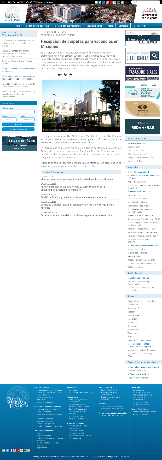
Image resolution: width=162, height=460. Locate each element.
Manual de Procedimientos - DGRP (142, 228)
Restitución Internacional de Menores (49, 438)
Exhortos (39, 433)
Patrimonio (72, 414)
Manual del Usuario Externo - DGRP (142, 236)
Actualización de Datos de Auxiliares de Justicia (143, 186)
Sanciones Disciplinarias (44, 397)
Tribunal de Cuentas (136, 150)
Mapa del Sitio (140, 25)
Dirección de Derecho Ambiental (141, 260)
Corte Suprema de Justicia (37, 25)
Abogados (131, 311)
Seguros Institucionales (137, 377)
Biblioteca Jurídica (135, 267)
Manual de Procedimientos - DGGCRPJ (139, 240)
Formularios (40, 440)
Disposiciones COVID (136, 181)
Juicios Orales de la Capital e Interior (81, 392)
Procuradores (133, 315)
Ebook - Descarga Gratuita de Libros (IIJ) (49, 415)
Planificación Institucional (141, 215)
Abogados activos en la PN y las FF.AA (141, 354)
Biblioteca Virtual (139, 400)
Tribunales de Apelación (137, 154)
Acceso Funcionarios (136, 370)
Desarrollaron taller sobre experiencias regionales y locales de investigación (18, 77)
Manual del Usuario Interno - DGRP (142, 232)
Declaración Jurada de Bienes (79, 407)
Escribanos (132, 322)
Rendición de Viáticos (139, 374)
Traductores (132, 333)
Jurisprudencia (133, 195)
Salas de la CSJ (134, 147)
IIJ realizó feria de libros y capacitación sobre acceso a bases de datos (18, 85)
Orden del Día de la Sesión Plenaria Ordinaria (17, 62)
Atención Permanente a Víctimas (47, 409)
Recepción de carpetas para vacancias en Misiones (18, 69)
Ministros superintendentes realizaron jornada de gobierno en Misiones (77, 179)
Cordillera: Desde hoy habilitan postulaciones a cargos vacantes (73, 197)
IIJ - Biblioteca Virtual (139, 172)
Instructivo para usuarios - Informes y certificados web (143, 223)
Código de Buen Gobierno (78, 404)
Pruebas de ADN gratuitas (45, 424)
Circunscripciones (94, 25)
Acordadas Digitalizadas (137, 202)
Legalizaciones (41, 448)
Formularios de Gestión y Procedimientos (138, 282)
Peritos (130, 336)
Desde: (4, 116)
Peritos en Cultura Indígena (139, 340)
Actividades (73, 390)
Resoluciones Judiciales (140, 191)
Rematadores (133, 326)
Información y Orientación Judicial (48, 392)
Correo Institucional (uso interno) (144, 367)
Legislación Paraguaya (137, 198)
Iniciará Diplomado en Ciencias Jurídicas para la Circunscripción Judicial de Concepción (16, 53)
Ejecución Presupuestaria (78, 409)
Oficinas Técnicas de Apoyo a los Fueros (144, 176)
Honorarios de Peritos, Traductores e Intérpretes (141, 345)
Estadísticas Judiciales (137, 252)
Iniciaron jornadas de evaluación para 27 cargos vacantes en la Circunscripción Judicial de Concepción (73, 188)
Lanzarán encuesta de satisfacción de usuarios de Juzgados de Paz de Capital (18, 43)
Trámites (39, 445)
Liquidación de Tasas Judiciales (47, 443)
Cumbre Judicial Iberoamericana (141, 263)
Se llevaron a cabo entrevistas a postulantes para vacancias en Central (77, 215)
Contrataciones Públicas (77, 411)
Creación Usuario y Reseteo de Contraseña (140, 288)
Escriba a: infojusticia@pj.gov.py (112, 416)
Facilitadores (133, 319)
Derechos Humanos (43, 412)
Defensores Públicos (136, 308)
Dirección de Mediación (44, 419)
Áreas (110, 25)
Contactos (123, 25)
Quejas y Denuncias (43, 395)
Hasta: (22, 116)
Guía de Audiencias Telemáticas (144, 245)
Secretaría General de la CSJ (139, 143)
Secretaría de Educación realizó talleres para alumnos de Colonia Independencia (18, 94)
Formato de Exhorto (43, 436)
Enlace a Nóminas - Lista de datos (141, 301)
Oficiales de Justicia (136, 329)
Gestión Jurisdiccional (139, 278)
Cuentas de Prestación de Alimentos (49, 426)
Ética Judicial (41, 400)
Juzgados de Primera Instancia (140, 157)
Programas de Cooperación (78, 416)
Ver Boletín (19, 148)
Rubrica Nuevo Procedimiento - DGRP (143, 219)
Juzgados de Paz (134, 161)
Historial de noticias (18, 129)
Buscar (18, 124)
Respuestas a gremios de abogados (49, 390)
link (94, 166)
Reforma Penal (133, 256)
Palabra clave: (7, 108)
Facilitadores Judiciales (44, 421)
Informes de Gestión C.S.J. (78, 419)
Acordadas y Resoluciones (138, 205)
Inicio (127, 2)
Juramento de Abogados (45, 402)
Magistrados (132, 304)
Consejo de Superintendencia (68, 25)
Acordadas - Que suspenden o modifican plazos (140, 210)
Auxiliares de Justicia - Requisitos (141, 350)
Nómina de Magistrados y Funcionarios (78, 401)
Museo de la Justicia (136, 249)
